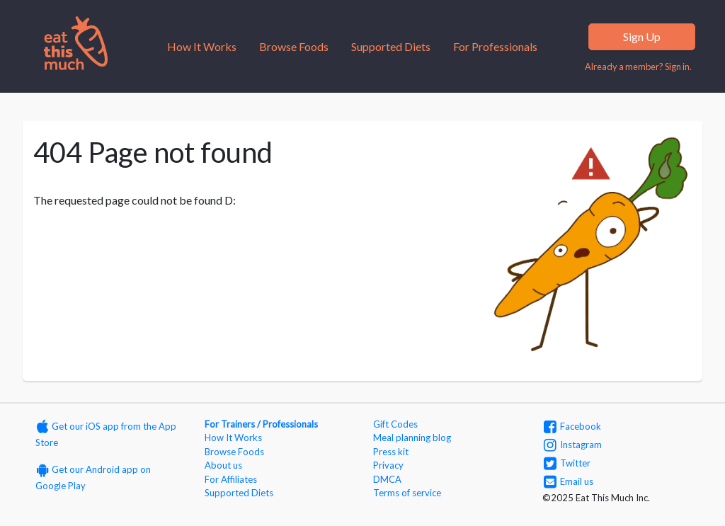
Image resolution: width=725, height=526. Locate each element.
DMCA (387, 479)
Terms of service (407, 492)
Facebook (572, 426)
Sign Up (642, 36)
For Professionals (495, 46)
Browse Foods (294, 46)
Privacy (388, 465)
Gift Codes (395, 424)
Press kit (391, 451)
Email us (568, 481)
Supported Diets (390, 46)
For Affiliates (231, 479)
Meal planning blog (412, 437)
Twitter (567, 463)
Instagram (573, 444)
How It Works (201, 46)
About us (223, 465)
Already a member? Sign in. (638, 66)
